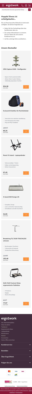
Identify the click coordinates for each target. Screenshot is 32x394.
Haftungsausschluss (10, 386)
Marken (3, 335)
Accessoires (4, 338)
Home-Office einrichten (8, 340)
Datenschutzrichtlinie (22, 386)
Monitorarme (5, 333)
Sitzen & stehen (5, 325)
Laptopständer (5, 331)
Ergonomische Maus (7, 329)
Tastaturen (4, 327)
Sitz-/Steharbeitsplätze (7, 322)
